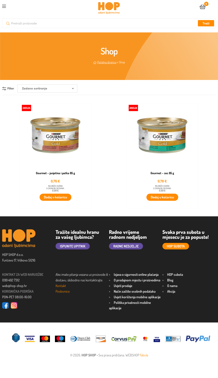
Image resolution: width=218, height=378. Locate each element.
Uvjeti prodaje (123, 286)
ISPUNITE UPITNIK (72, 246)
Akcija (171, 291)
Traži (206, 23)
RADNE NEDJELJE (126, 246)
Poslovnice (63, 291)
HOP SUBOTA (176, 246)
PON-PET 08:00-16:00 (17, 297)
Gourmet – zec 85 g (162, 173)
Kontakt (61, 286)
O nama (172, 286)
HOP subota (175, 274)
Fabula (144, 355)
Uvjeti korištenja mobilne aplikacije (137, 297)
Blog (170, 280)
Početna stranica (106, 62)
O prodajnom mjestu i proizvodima (137, 280)
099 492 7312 (11, 280)
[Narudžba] (47, 88)
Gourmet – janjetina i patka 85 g (55, 173)
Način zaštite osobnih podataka (134, 291)
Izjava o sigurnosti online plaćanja (136, 274)
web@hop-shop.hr (14, 286)
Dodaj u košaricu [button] (55, 197)
